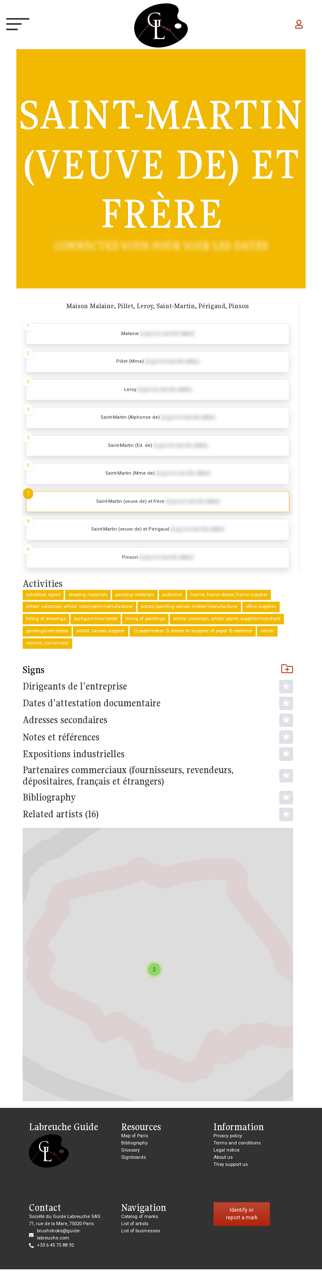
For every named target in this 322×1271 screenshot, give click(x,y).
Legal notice (226, 1152)
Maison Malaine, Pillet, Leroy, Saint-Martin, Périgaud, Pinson (157, 305)
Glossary (130, 1152)
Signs (158, 671)
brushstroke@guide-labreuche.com (58, 1236)
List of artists (134, 1225)
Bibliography (134, 1144)
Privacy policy (227, 1137)
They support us (230, 1166)
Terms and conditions (237, 1144)
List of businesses (140, 1232)
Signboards (133, 1159)
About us (223, 1159)
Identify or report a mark (241, 1216)
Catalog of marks (139, 1218)
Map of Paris (134, 1137)
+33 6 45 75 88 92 (55, 1247)
